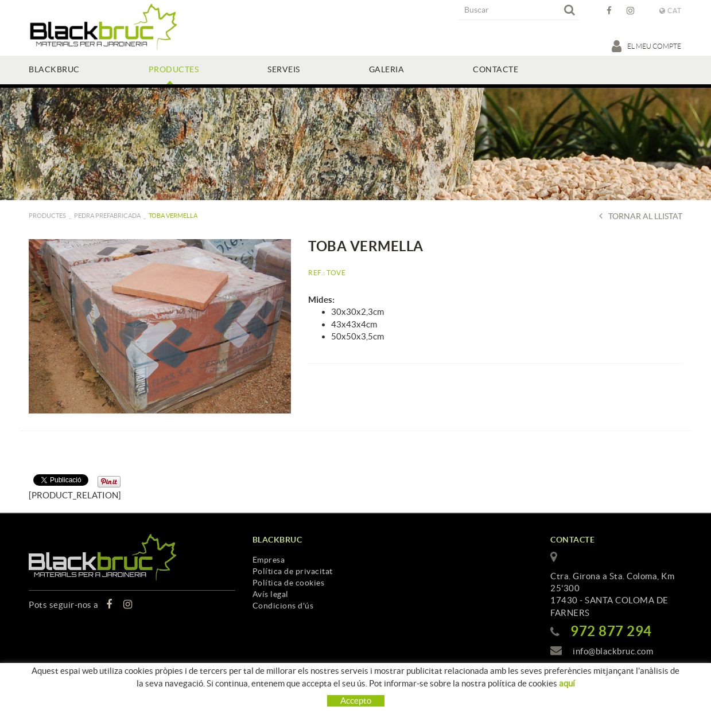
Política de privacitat (292, 571)
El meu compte (647, 46)
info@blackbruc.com (613, 651)
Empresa (268, 559)
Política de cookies (288, 582)
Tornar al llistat (640, 216)
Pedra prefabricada (107, 215)
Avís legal (270, 594)
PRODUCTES (47, 215)
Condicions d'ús (283, 605)
